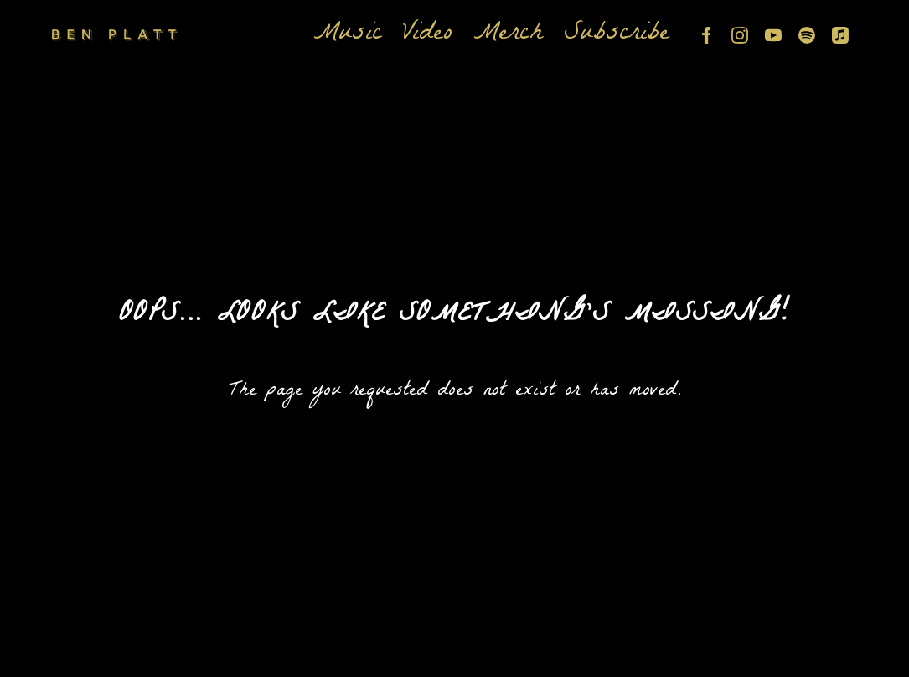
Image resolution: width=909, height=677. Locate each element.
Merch (508, 35)
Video (427, 35)
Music (347, 35)
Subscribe (616, 35)
